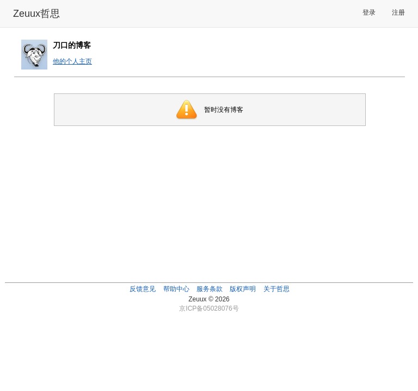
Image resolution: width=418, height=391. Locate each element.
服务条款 (209, 289)
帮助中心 (176, 289)
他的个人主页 (72, 61)
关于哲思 (276, 289)
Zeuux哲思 (36, 13)
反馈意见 (143, 289)
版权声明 (243, 289)
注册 (398, 12)
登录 (369, 12)
